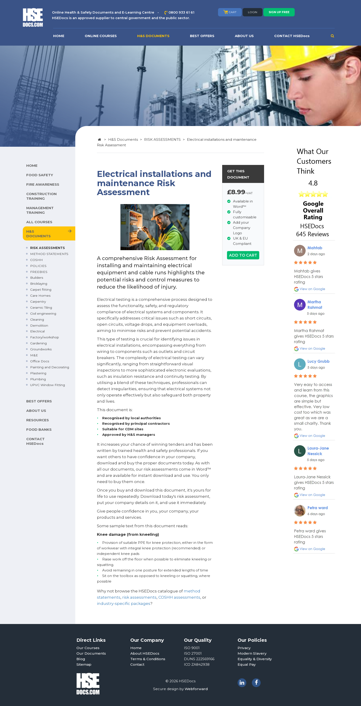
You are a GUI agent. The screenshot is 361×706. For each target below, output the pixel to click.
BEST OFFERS (202, 36)
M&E (34, 355)
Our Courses (87, 648)
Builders (36, 277)
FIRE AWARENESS (42, 184)
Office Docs (39, 361)
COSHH (36, 260)
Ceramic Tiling (41, 307)
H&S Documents (123, 139)
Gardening (38, 343)
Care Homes (40, 295)
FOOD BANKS (39, 429)
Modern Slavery (252, 653)
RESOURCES (37, 420)
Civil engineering (43, 313)
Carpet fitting (40, 289)
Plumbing (38, 379)
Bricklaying (38, 283)
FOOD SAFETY (39, 175)
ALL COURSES (39, 222)
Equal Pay (247, 664)
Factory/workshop (44, 337)
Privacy (244, 648)
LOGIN (252, 12)
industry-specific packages (123, 603)
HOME (58, 36)
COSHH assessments (179, 597)
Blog (80, 659)
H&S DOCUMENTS (153, 36)
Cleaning (37, 319)
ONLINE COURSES (101, 36)
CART (229, 12)
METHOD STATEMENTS (49, 254)
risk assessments (139, 597)
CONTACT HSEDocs (292, 36)
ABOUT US (244, 36)
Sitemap (83, 664)
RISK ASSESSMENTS (47, 248)
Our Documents (91, 653)
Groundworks (41, 349)
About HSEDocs (144, 653)
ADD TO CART (243, 255)
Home (136, 648)
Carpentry (38, 301)
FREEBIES (38, 272)
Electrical (37, 331)
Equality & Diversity (255, 659)
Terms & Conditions (147, 659)
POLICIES (38, 266)
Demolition (39, 325)
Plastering (38, 373)
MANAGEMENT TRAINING (40, 210)
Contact (137, 664)
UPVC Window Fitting (47, 385)
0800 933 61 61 (181, 12)
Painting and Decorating (49, 367)
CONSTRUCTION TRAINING (41, 196)
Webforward (196, 689)
